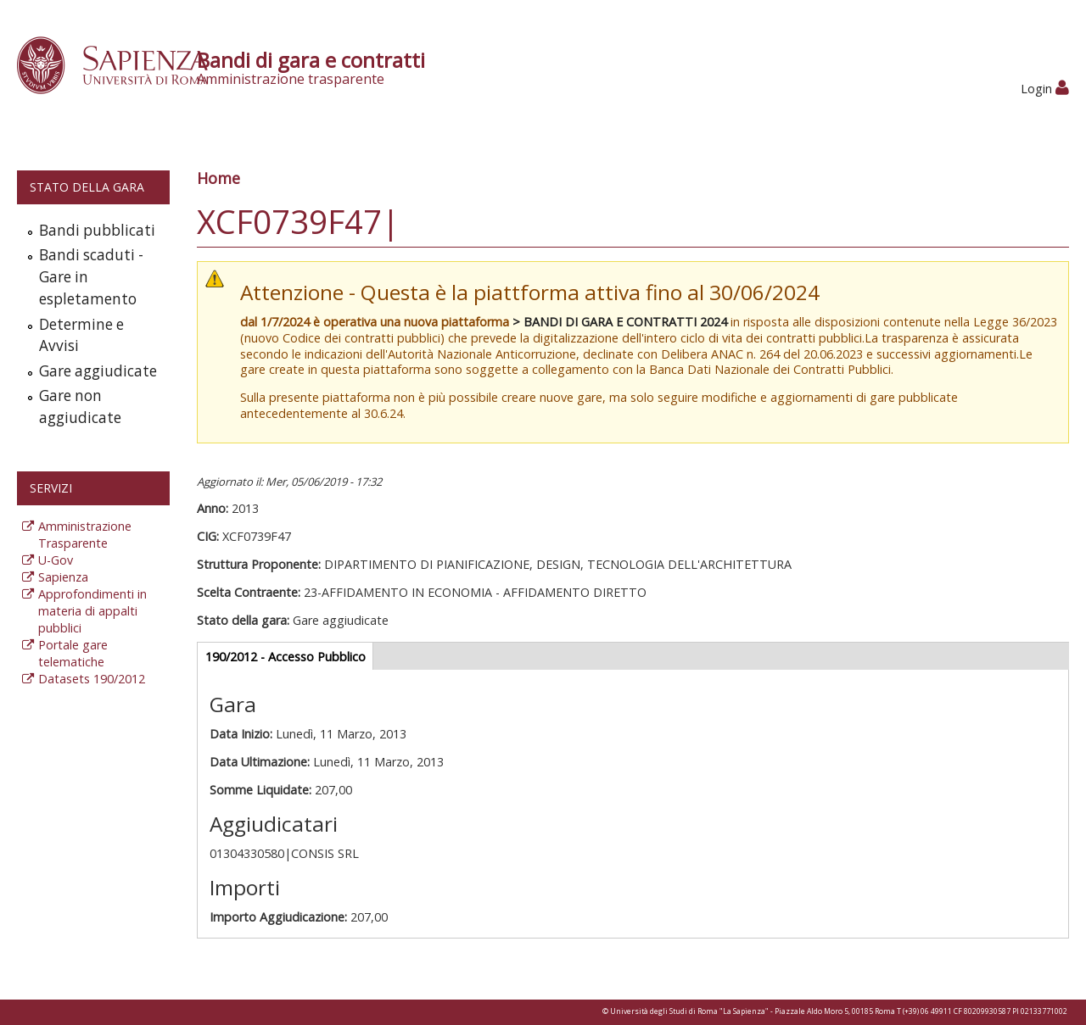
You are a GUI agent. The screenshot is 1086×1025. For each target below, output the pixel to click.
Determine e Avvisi (81, 335)
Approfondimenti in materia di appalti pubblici (92, 611)
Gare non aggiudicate (80, 406)
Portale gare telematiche (73, 653)
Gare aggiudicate (98, 371)
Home (218, 178)
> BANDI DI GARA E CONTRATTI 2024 (619, 322)
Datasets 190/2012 (91, 679)
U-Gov (55, 560)
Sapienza (63, 577)
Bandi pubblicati (97, 230)
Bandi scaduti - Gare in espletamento (91, 277)
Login (1045, 89)
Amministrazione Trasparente (85, 534)
